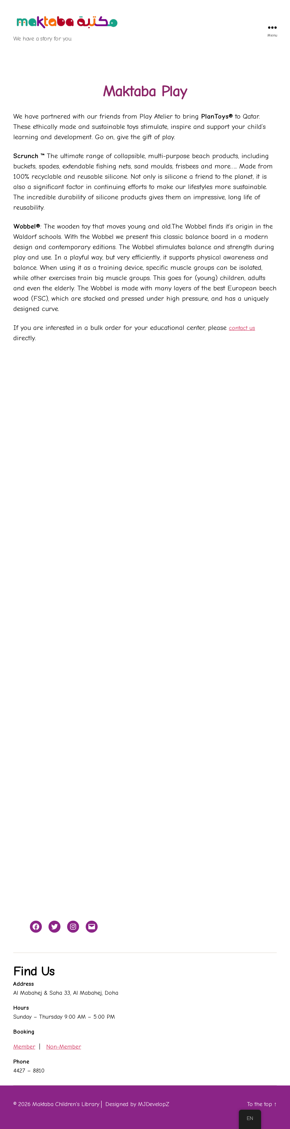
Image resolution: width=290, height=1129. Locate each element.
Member (24, 1046)
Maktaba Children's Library (65, 1104)
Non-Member (63, 1046)
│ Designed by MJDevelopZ (134, 1104)
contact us (244, 328)
